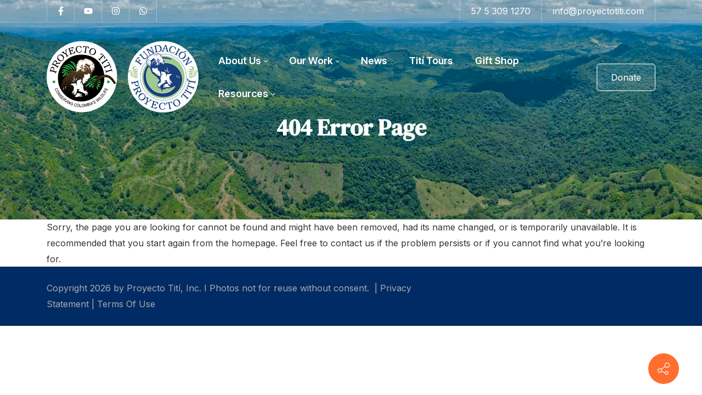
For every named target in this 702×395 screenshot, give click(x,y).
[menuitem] (242, 60)
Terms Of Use (126, 303)
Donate (626, 77)
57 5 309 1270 (500, 10)
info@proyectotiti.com (598, 10)
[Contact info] (663, 368)
